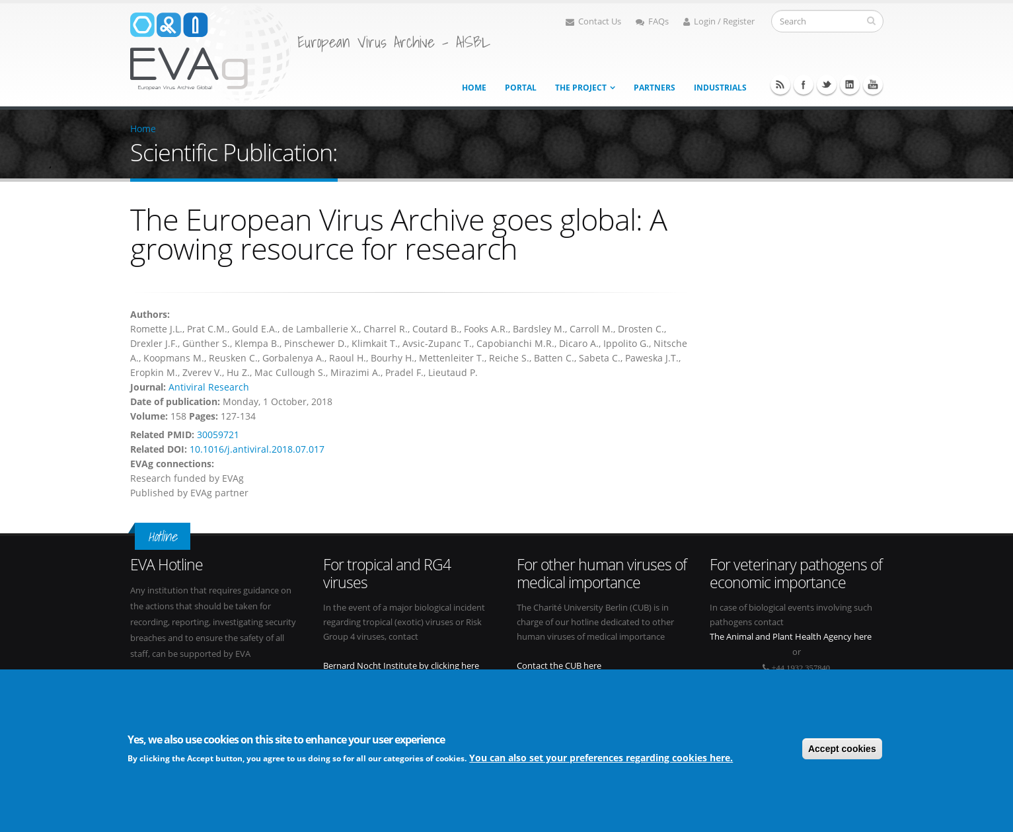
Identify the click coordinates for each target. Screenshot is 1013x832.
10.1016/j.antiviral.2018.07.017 (257, 449)
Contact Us (593, 21)
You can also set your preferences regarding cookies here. (601, 759)
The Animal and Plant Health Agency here (791, 636)
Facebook (803, 85)
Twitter (827, 85)
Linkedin (850, 85)
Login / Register (719, 21)
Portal (521, 87)
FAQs (652, 21)
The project (581, 87)
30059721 (218, 434)
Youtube (873, 85)
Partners (654, 87)
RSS (780, 85)
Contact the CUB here (559, 665)
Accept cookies (842, 750)
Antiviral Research (209, 387)
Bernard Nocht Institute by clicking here (401, 665)
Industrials (720, 87)
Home (474, 87)
